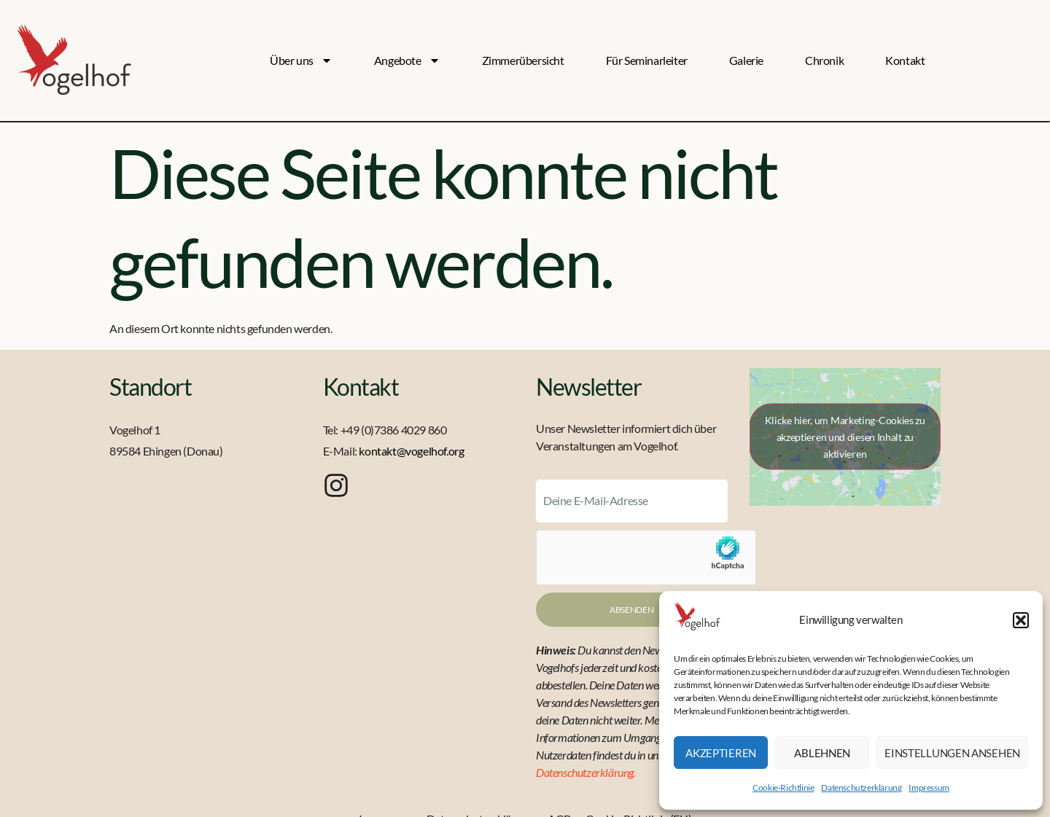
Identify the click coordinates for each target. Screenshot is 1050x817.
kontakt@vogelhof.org (411, 451)
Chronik (824, 60)
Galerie (746, 60)
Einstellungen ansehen (952, 752)
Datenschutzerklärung (861, 787)
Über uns (301, 60)
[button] (1021, 620)
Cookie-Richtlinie (783, 787)
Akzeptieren (720, 752)
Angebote (407, 60)
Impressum (929, 787)
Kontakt (905, 60)
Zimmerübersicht (523, 60)
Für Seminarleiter (647, 60)
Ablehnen (822, 752)
